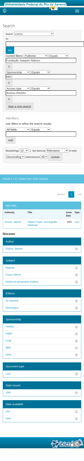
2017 (8, 411)
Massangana (12, 307)
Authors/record (32, 157)
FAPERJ (10, 326)
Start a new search (19, 106)
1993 (8, 392)
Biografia (10, 267)
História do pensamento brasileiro (22, 281)
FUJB (8, 340)
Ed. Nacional (12, 300)
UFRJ (8, 354)
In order (73, 151)
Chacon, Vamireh (12, 222)
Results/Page (12, 151)
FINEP (9, 333)
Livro (77, 222)
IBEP (8, 347)
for (7, 39)
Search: (9, 34)
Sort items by (38, 151)
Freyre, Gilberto (13, 274)
